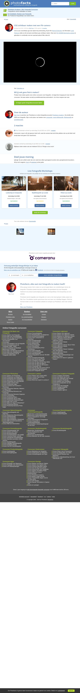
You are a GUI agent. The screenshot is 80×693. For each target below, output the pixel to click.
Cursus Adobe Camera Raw (10, 382)
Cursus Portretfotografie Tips (11, 430)
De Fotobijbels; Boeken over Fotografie (20, 14)
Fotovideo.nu (20, 88)
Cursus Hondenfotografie (60, 413)
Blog (10, 311)
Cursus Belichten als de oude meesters (39, 436)
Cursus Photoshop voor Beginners (12, 377)
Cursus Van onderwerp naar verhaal (63, 378)
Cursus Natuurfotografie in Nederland (13, 419)
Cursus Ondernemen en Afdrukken (37, 452)
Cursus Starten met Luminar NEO (37, 375)
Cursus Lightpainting (58, 388)
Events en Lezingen (33, 485)
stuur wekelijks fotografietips (53, 275)
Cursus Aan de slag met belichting (12, 338)
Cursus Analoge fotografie (60, 387)
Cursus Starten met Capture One (37, 465)
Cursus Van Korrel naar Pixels (36, 359)
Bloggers (43, 317)
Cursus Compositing (8, 395)
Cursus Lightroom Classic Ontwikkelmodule (60, 342)
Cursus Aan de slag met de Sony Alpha (39, 362)
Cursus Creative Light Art (60, 390)
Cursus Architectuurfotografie (36, 336)
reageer (53, 130)
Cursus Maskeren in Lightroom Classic (64, 336)
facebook (40, 496)
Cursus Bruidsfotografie (59, 430)
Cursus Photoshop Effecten (10, 404)
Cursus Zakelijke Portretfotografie (12, 443)
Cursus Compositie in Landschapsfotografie (34, 421)
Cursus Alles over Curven (10, 401)
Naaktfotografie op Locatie (40, 192)
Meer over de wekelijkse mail (12, 270)
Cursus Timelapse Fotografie (36, 360)
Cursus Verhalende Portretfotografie (13, 437)
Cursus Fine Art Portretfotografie (12, 446)
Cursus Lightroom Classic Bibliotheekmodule (60, 352)
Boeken (10, 319)
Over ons (43, 311)
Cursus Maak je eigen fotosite (36, 476)
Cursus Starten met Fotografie (11, 335)
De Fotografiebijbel (27, 319)
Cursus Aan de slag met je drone (37, 467)
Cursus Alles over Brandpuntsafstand (13, 350)
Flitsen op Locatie (66, 192)
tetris (53, 496)
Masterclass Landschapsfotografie (37, 414)
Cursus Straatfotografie (34, 340)
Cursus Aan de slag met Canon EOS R (39, 367)
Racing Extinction (57, 30)
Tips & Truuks (10, 322)
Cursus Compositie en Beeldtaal (12, 348)
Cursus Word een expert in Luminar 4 (38, 380)
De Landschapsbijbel (27, 317)
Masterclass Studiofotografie (36, 430)
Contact (44, 314)
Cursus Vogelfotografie (59, 412)
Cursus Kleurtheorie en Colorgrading (13, 380)
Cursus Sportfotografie (34, 342)
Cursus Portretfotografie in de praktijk (13, 434)
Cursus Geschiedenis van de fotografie (14, 343)
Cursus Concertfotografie (35, 333)
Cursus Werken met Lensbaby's (62, 381)
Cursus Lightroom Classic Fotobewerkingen (60, 347)
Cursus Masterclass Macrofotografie (13, 415)
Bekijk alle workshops (40, 212)
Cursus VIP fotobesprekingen (11, 466)
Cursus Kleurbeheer (33, 346)
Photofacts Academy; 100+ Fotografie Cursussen (23, 9)
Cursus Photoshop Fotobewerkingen (13, 400)
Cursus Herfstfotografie (9, 416)
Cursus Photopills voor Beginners (12, 463)
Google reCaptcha (60, 270)
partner (49, 496)
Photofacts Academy (58, 115)
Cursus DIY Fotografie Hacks (36, 370)
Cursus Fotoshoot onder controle (12, 436)
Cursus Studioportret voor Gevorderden (35, 432)
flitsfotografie (67, 117)
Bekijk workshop (14, 205)
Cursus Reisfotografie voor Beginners (38, 334)
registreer (33, 162)
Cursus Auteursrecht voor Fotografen (38, 469)
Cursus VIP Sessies (33, 480)
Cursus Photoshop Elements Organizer (14, 394)
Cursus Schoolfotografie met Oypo (37, 454)
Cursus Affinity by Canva (35, 472)
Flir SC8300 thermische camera (65, 33)
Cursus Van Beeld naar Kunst (61, 377)
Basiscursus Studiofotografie (36, 434)
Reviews (10, 314)
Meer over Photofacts (26, 307)
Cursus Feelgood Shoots (10, 444)
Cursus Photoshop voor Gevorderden (13, 381)
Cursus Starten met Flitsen (10, 432)
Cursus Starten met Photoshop (11, 375)
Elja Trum (31, 28)
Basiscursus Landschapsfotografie (37, 415)
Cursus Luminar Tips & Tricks (36, 377)
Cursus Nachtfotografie (34, 353)
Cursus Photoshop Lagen (10, 384)
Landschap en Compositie (14, 192)
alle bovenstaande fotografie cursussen (38, 489)
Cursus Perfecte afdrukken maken (37, 466)
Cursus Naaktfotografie (9, 442)
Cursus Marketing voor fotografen (37, 451)
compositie (49, 117)
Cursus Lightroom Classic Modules (62, 337)
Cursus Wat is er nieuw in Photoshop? (13, 403)
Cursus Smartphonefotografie (36, 357)
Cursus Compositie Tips (34, 366)
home (6, 19)
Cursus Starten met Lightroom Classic (63, 334)
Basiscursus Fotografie (9, 349)
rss (45, 496)
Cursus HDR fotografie (34, 350)
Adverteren (44, 319)
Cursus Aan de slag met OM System (38, 365)
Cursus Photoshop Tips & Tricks (12, 398)
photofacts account (24, 496)
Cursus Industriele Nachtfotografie (37, 369)
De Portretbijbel (27, 314)
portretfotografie (18, 119)
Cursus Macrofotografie (9, 418)
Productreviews (32, 473)
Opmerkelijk (73, 19)
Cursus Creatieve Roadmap (60, 380)
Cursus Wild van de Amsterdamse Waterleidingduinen (12, 421)
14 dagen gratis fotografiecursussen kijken (29, 102)
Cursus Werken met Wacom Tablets (38, 463)
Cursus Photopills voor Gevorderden (13, 465)
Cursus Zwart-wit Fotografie (60, 385)
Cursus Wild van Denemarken (11, 423)
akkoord (71, 690)
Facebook (39, 270)
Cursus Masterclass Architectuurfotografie (34, 344)
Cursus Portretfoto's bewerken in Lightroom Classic (62, 339)
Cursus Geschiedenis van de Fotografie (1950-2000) (11, 354)
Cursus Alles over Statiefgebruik (12, 352)
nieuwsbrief (33, 496)
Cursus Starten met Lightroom (61, 333)
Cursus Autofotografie (9, 451)
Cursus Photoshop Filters (10, 397)
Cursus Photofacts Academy (36, 475)
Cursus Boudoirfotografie (10, 433)
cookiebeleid (61, 690)
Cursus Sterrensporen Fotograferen (38, 419)
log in (27, 162)
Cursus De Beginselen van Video (62, 452)
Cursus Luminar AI (33, 378)
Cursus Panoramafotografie (35, 352)
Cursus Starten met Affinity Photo (37, 470)
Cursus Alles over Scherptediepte (12, 336)
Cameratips (6, 342)
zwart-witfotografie (58, 117)
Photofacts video (10, 317)
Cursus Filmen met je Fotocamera (62, 451)
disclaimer (50, 499)
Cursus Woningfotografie (10, 452)
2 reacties (44, 28)
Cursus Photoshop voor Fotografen (13, 378)
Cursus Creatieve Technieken (61, 375)
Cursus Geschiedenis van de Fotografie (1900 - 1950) (11, 345)
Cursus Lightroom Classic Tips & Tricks (64, 344)
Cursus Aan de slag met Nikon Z (37, 363)
